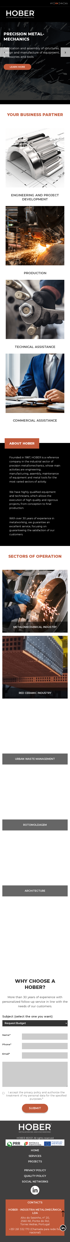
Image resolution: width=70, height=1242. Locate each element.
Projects (35, 1161)
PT (51, 3)
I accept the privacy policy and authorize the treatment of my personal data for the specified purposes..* (36, 1096)
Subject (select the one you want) (27, 1016)
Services (35, 1156)
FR (61, 3)
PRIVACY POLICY (35, 1170)
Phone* (6, 1044)
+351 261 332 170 (19, 1229)
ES (66, 3)
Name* (6, 1034)
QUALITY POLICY (35, 1175)
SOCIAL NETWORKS (35, 1181)
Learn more (17, 66)
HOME (35, 1150)
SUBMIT (35, 1108)
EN (56, 3)
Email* (6, 1053)
